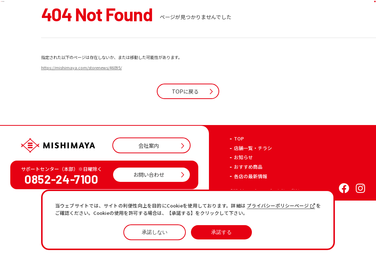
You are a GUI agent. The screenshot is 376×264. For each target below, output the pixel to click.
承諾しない (154, 232)
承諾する (221, 232)
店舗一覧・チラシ (253, 185)
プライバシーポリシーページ (281, 206)
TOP (239, 176)
